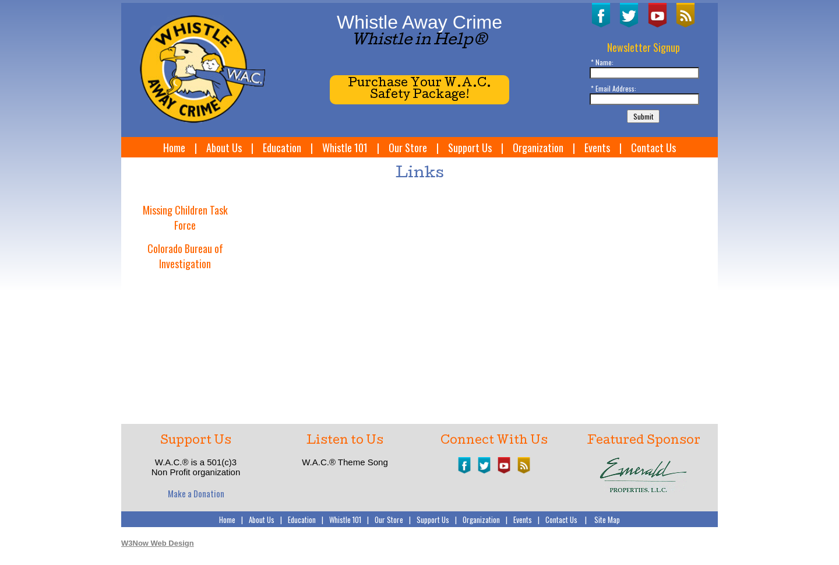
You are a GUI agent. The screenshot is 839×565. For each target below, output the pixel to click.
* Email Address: (613, 88)
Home (174, 147)
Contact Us (653, 147)
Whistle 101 (345, 147)
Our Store (408, 147)
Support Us (470, 147)
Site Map (607, 519)
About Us (224, 147)
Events (597, 147)
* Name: (602, 62)
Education (282, 147)
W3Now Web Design (157, 543)
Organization (538, 147)
